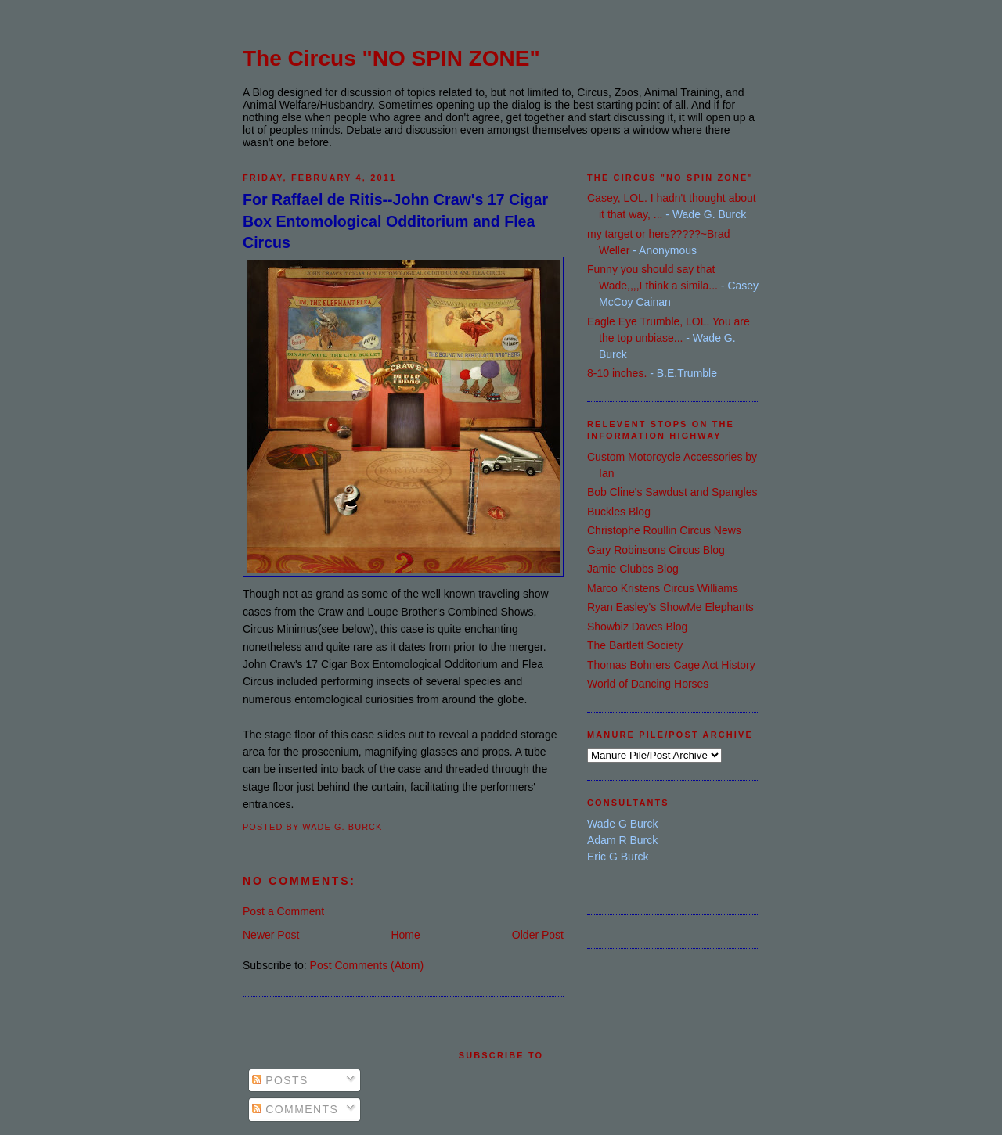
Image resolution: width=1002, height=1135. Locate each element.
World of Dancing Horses (647, 683)
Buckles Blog (619, 511)
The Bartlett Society (635, 645)
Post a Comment (283, 911)
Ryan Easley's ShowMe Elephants (670, 607)
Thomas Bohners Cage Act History (671, 665)
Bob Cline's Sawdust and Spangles (672, 492)
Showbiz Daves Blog (637, 626)
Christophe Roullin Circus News (664, 530)
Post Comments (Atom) (367, 965)
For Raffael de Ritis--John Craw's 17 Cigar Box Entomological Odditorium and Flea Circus (395, 221)
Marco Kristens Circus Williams (662, 588)
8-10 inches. (617, 373)
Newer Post (271, 934)
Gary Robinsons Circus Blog (656, 550)
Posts (280, 1080)
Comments (295, 1109)
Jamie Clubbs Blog (633, 568)
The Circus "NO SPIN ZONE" (391, 58)
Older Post (538, 934)
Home (405, 934)
